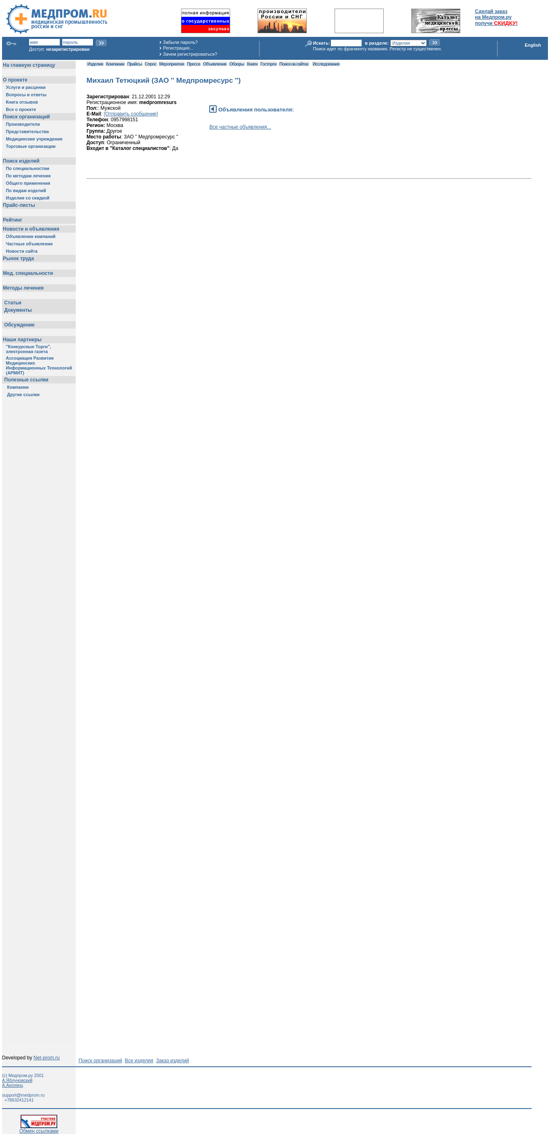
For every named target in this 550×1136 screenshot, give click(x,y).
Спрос (150, 63)
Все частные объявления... (240, 127)
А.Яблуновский (17, 1080)
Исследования (326, 63)
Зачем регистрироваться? (190, 54)
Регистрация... (178, 47)
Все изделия (139, 1060)
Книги (252, 63)
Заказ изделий (172, 1060)
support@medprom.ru (23, 1095)
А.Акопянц (12, 1085)
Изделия (95, 63)
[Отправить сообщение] (131, 114)
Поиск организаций (100, 1060)
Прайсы (135, 63)
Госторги (268, 63)
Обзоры (237, 63)
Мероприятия (171, 63)
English (533, 45)
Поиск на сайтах (293, 63)
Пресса (193, 63)
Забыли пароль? (180, 42)
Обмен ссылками (39, 1129)
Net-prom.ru (47, 1058)
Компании (115, 63)
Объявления (214, 63)
